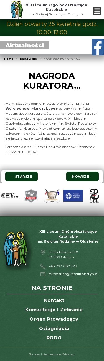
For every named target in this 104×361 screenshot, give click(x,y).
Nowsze (82, 176)
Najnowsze (28, 58)
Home (8, 58)
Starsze (21, 176)
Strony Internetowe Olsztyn (52, 354)
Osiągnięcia (54, 328)
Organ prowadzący (54, 319)
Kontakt (54, 300)
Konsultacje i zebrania (54, 309)
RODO (54, 338)
